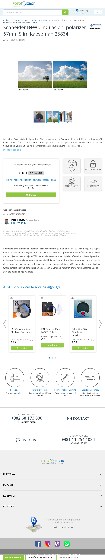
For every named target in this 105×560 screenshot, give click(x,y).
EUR (96, 12)
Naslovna (7, 20)
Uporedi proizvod (68, 239)
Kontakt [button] (8, 506)
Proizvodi (17, 20)
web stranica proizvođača (14, 209)
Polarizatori (64, 20)
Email (26, 222)
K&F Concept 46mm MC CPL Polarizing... (51, 330)
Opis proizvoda (13, 239)
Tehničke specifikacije (40, 239)
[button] (84, 44)
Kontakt (78, 418)
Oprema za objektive (32, 20)
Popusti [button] (8, 484)
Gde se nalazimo (63, 527)
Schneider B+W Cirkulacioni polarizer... (79, 331)
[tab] (52, 474)
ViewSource (77, 554)
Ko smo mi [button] (9, 495)
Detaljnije (22, 347)
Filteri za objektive (50, 20)
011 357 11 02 (17, 222)
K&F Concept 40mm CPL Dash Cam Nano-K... (21, 331)
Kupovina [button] (9, 473)
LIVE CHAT (27, 439)
